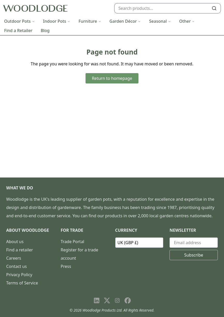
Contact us (16, 266)
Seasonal (160, 21)
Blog (45, 30)
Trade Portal (72, 241)
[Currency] (139, 242)
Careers (13, 258)
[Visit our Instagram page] (117, 300)
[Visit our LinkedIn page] (97, 300)
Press (66, 266)
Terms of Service (22, 283)
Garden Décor (125, 21)
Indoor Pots (57, 21)
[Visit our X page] (107, 300)
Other (187, 21)
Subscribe (193, 255)
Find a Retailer (18, 30)
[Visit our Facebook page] (128, 300)
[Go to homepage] (35, 8)
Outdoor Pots (19, 21)
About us (15, 241)
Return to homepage (112, 78)
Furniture (90, 21)
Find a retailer (19, 250)
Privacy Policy (19, 274)
